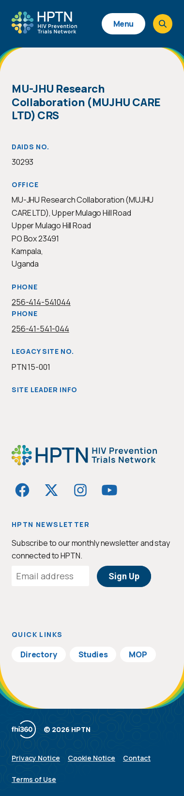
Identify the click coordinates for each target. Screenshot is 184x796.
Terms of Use (34, 779)
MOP (138, 654)
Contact (137, 758)
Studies (93, 654)
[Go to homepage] (44, 30)
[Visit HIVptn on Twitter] (51, 490)
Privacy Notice (36, 758)
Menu (123, 23)
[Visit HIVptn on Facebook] (22, 490)
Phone (25, 286)
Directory (38, 654)
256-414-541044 (41, 302)
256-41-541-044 (40, 328)
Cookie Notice (91, 758)
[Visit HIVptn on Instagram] (80, 490)
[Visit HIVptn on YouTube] (109, 490)
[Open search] (162, 23)
